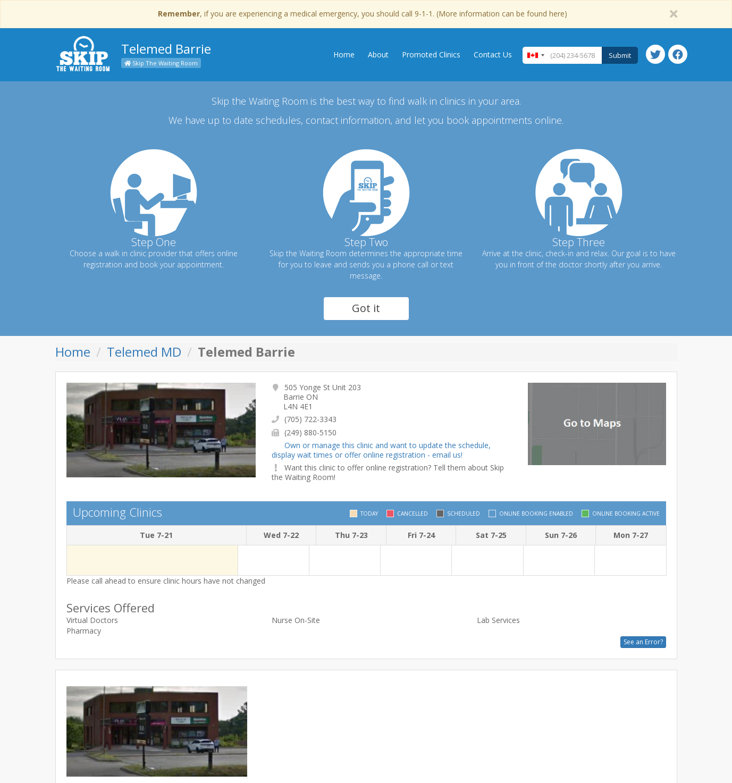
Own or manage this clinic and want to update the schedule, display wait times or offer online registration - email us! (381, 450)
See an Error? (643, 641)
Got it (366, 308)
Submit (620, 55)
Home (344, 54)
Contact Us (493, 54)
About (378, 54)
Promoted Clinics (431, 54)
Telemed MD (144, 351)
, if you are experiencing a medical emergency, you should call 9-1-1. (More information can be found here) (362, 14)
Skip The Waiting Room (161, 63)
